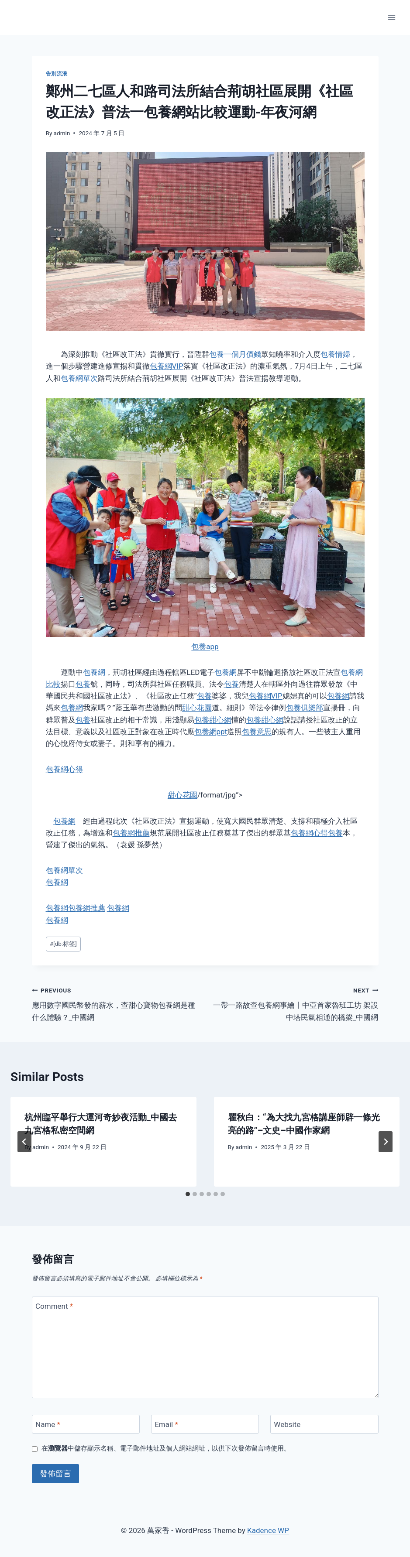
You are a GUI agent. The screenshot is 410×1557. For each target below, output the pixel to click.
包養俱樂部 (304, 707)
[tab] (188, 1194)
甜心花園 (197, 707)
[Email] (205, 1424)
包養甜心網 (212, 719)
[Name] (86, 1424)
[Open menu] (391, 17)
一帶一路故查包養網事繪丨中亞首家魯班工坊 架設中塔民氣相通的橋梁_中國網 (296, 1003)
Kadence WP (268, 1530)
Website (287, 1424)
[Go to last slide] (24, 1141)
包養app (204, 646)
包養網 (94, 672)
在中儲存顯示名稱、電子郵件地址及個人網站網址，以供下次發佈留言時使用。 (165, 1448)
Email (166, 1424)
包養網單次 (79, 378)
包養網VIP (166, 366)
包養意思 (257, 731)
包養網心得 (64, 769)
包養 (83, 684)
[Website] (324, 1424)
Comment (54, 1306)
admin (62, 133)
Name (47, 1424)
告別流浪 (57, 74)
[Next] (386, 1141)
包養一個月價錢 (235, 354)
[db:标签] (63, 943)
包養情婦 (335, 354)
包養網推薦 (131, 832)
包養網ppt (210, 731)
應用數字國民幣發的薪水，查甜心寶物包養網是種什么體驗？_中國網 (115, 1003)
